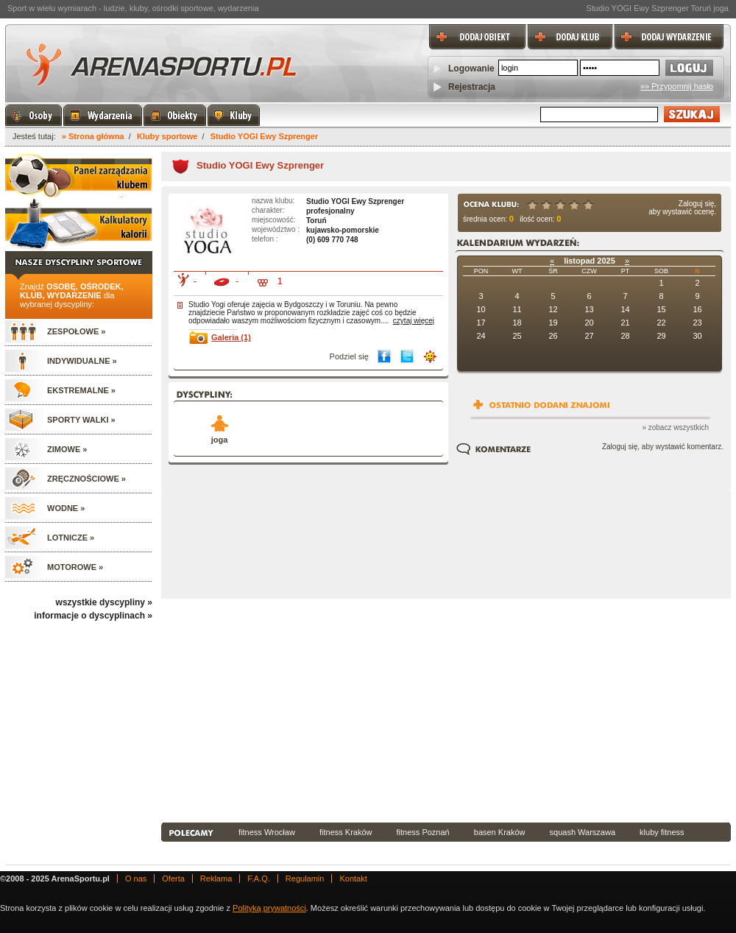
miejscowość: (273, 220)
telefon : (265, 239)
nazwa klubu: (273, 201)
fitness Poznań (423, 832)
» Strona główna (93, 136)
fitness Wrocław (266, 832)
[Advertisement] (392, 709)
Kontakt (353, 878)
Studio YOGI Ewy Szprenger (264, 136)
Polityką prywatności (269, 908)
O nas (135, 878)
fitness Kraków (345, 832)
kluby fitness (662, 832)
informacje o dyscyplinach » (93, 615)
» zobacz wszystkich (675, 427)
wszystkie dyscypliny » (104, 602)
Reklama (216, 878)
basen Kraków (500, 832)
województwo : (276, 229)
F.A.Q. (258, 878)
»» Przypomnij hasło (676, 86)
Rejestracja (471, 87)
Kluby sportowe (167, 136)
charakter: (268, 210)
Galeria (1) (231, 337)
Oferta (173, 878)
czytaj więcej (413, 321)
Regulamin (305, 878)
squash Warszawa (582, 832)
